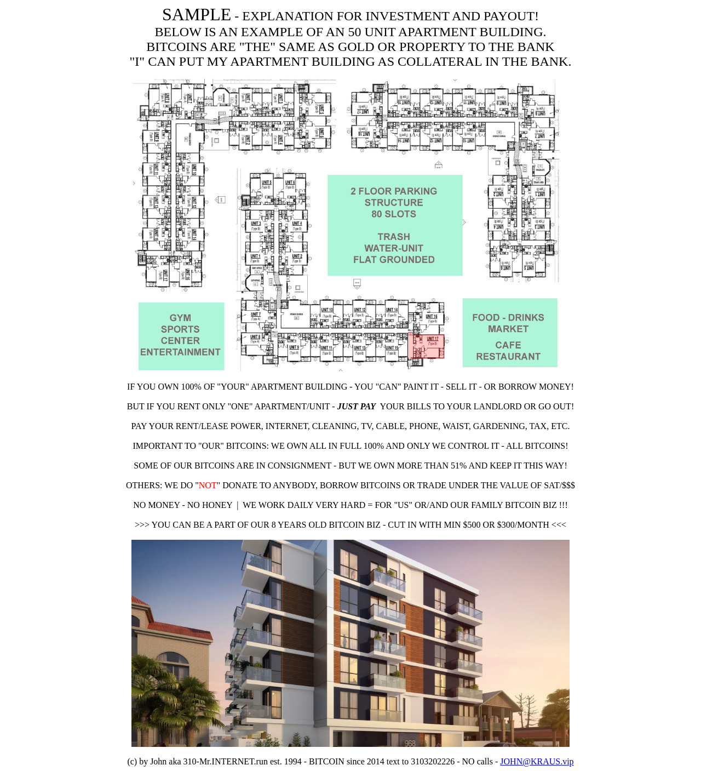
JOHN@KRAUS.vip (536, 761)
